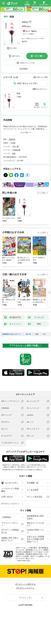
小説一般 (15, 146)
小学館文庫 (16, 150)
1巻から (35, 89)
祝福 (18, 93)
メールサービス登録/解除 (10, 489)
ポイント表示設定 (34, 497)
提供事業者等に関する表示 (35, 517)
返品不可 (24, 41)
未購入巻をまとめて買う (27, 83)
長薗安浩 (25, 22)
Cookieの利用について (35, 531)
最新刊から (44, 89)
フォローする (30, 21)
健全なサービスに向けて (35, 524)
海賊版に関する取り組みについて (9, 539)
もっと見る (42, 193)
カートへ (16, 56)
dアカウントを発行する (26, 584)
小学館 (12, 143)
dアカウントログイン (10, 504)
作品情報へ (24, 69)
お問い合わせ (7, 497)
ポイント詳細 (28, 34)
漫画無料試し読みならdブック (11, 334)
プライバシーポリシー (9, 524)
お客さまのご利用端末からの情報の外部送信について (35, 539)
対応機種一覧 (32, 483)
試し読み (13, 48)
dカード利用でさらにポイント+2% (32, 38)
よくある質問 (32, 490)
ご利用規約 (6, 517)
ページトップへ (25, 598)
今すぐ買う (39, 56)
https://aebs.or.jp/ (24, 561)
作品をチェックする (27, 63)
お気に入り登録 (42, 77)
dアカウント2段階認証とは (10, 531)
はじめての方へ (9, 483)
